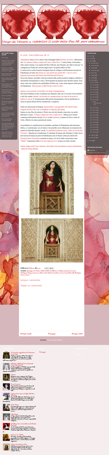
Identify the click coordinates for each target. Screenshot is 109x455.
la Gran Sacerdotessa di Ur (96, 103)
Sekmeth (73, 273)
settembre (94, 70)
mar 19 (94, 107)
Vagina (79, 273)
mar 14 (94, 117)
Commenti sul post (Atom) (55, 340)
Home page (51, 333)
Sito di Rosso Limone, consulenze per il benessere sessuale (8, 91)
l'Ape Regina (14, 414)
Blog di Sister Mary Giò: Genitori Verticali (8, 74)
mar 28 (94, 87)
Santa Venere (15, 405)
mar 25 (94, 92)
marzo (93, 80)
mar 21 (94, 99)
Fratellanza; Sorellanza (57, 271)
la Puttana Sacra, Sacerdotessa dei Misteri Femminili (23, 424)
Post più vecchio (77, 333)
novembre (94, 65)
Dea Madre (36, 271)
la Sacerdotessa (55, 273)
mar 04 (94, 127)
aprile (92, 78)
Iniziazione (36, 273)
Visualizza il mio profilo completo (96, 152)
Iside (45, 273)
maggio (93, 75)
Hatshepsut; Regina (26, 273)
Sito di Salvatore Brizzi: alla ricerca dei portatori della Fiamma (8, 114)
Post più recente (25, 333)
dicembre (93, 63)
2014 (91, 140)
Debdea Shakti (45, 271)
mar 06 (94, 122)
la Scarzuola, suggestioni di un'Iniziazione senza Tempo (23, 353)
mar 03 (94, 129)
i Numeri (13, 374)
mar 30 (94, 85)
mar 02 (94, 132)
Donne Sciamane (15, 384)
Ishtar (41, 273)
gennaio (93, 137)
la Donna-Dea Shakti (17, 435)
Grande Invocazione (70, 271)
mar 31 (94, 82)
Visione (27, 275)
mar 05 (94, 124)
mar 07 (94, 120)
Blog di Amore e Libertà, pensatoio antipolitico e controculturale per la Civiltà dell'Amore (8, 63)
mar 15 (94, 115)
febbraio (93, 135)
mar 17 (94, 110)
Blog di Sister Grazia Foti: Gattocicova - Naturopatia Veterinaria (8, 85)
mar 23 (94, 94)
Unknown (92, 150)
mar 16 (94, 112)
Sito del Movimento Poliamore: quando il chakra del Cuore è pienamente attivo (7, 134)
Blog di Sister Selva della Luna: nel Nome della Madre (9, 79)
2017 (91, 56)
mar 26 (94, 89)
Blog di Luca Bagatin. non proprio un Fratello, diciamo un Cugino (8, 69)
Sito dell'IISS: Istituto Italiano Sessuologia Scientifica (7, 108)
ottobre (93, 68)
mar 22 (94, 97)
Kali (48, 273)
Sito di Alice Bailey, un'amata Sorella (7, 119)
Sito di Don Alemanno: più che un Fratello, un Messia (8, 103)
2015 (91, 61)
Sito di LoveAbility (7, 95)
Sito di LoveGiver (6, 98)
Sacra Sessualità (66, 273)
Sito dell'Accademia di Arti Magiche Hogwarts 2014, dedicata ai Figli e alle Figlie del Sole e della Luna (8, 126)
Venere (22, 275)
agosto (93, 73)
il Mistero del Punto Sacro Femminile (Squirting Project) (22, 364)
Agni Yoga (30, 271)
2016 (91, 58)
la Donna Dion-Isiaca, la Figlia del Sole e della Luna (22, 394)
